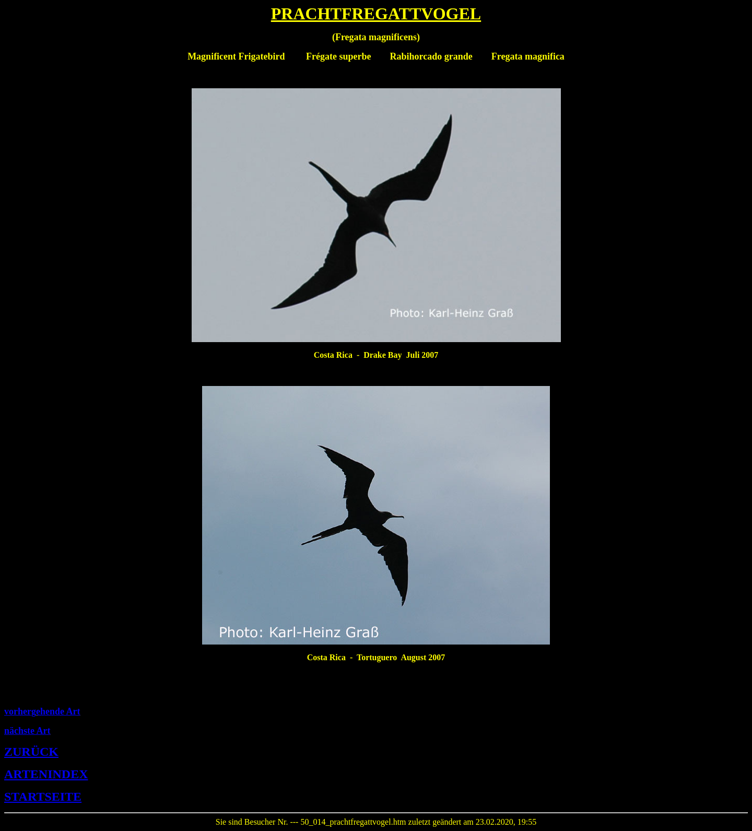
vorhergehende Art (42, 711)
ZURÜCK (31, 751)
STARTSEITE (42, 796)
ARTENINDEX (46, 774)
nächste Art (27, 730)
